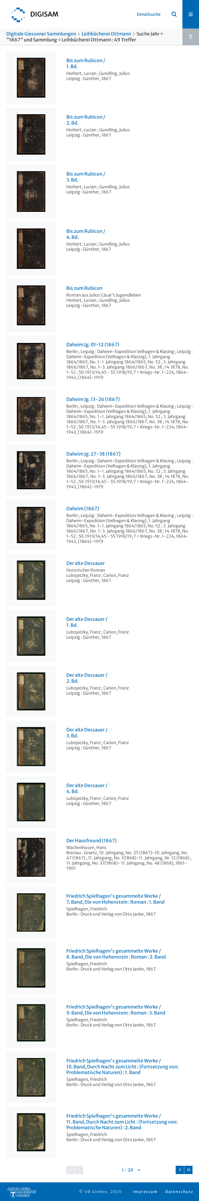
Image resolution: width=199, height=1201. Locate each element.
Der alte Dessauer (85, 563)
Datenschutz (179, 1191)
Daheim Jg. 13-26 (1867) (93, 399)
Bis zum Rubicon (84, 288)
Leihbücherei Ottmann (106, 34)
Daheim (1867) (82, 509)
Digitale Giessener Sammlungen (41, 34)
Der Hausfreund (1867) (91, 841)
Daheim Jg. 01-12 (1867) (92, 345)
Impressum (145, 1191)
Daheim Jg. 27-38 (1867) (93, 454)
